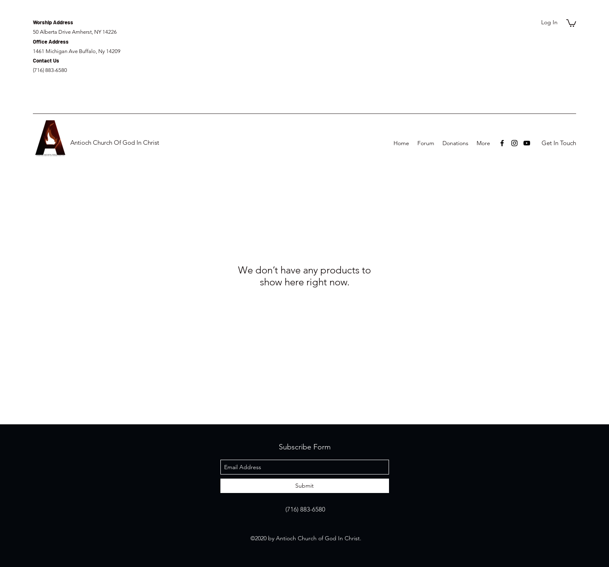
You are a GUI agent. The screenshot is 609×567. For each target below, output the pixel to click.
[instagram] (514, 143)
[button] (571, 23)
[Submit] (304, 486)
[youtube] (527, 143)
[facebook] (502, 143)
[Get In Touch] (558, 143)
